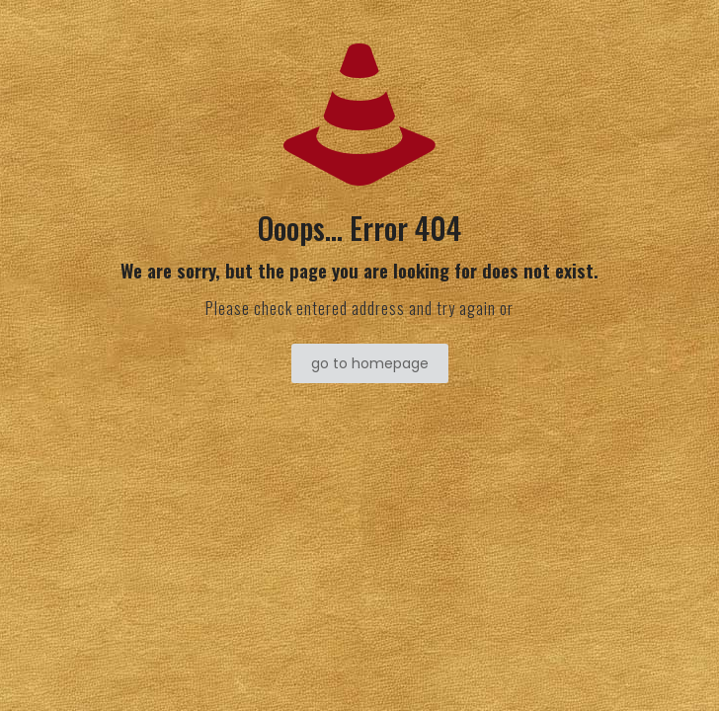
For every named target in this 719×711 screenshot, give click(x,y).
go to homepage (370, 363)
